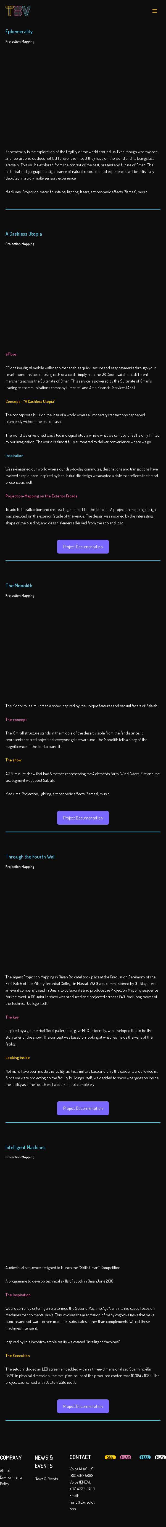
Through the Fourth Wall (31, 856)
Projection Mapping (20, 41)
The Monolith (19, 585)
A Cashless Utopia (24, 233)
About (5, 1470)
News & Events (46, 1478)
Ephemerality (19, 31)
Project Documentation (83, 546)
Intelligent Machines (26, 1147)
